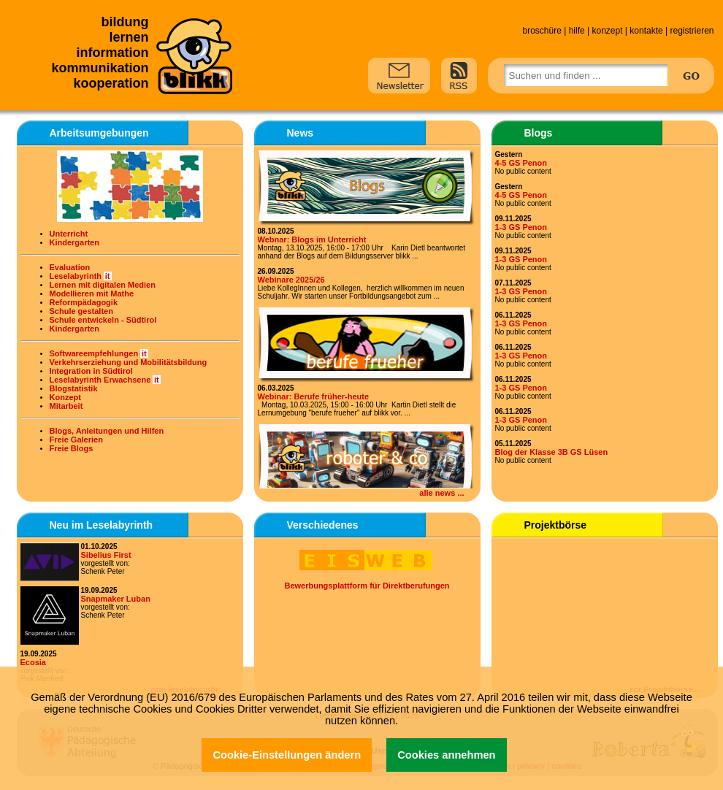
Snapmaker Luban (115, 598)
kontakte (646, 31)
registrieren (692, 31)
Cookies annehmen (446, 755)
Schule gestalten (81, 311)
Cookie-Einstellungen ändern (287, 755)
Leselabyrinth (76, 276)
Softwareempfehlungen (94, 353)
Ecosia (33, 662)
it (107, 276)
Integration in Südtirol (91, 371)
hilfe (577, 31)
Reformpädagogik (84, 302)
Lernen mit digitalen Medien (103, 284)
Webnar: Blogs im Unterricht (312, 239)
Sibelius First (106, 555)
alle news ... (441, 492)
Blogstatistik (74, 388)
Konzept (65, 397)
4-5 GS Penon (521, 162)
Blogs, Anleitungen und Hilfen (107, 430)
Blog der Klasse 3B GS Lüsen (551, 452)
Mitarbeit (66, 406)
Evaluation (70, 267)
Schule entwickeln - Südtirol (103, 319)
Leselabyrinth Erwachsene (100, 379)
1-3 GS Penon (521, 227)
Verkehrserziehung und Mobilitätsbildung (128, 362)
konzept (607, 31)
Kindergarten (74, 242)
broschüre (541, 31)
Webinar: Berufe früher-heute (314, 396)
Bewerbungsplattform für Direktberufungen (366, 585)
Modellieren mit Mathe (92, 293)
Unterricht (69, 233)
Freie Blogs (71, 448)
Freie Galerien (76, 439)
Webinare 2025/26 (291, 279)
